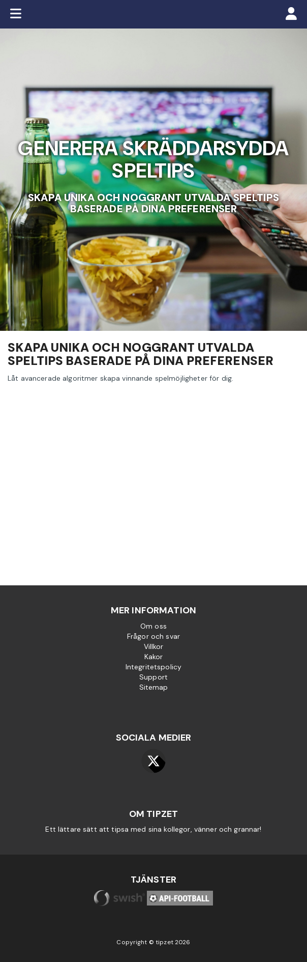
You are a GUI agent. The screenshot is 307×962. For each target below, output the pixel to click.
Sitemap (153, 687)
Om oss (153, 626)
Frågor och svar (153, 636)
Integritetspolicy (153, 666)
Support (153, 677)
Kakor (153, 656)
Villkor (154, 646)
